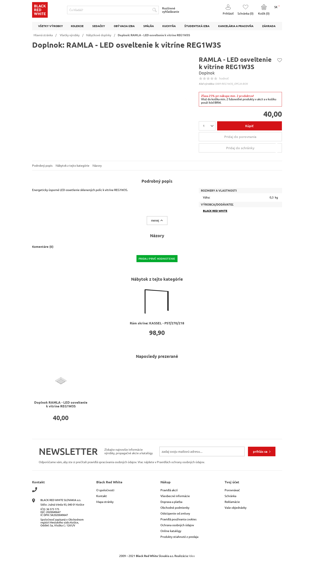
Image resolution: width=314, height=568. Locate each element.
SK (277, 7)
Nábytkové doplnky (98, 35)
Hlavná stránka (43, 35)
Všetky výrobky (70, 35)
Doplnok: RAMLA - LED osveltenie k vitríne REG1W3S (154, 35)
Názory (97, 165)
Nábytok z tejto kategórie (72, 165)
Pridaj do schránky (253, 148)
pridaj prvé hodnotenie (157, 258)
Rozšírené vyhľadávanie (170, 10)
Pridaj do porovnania (240, 137)
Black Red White (215, 210)
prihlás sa (260, 451)
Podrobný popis (42, 165)
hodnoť (224, 78)
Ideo (192, 556)
